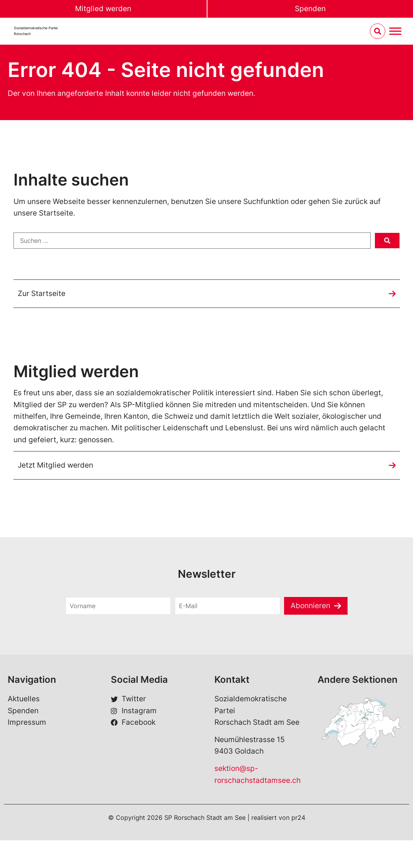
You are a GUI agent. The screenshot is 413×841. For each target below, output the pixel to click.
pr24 (298, 818)
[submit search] (387, 241)
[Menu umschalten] (395, 31)
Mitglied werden (103, 8)
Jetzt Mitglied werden (55, 465)
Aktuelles (24, 700)
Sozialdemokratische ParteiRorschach (36, 31)
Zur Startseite (41, 293)
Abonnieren (310, 606)
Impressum (27, 723)
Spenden (310, 8)
